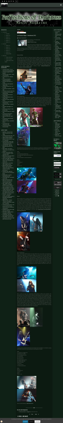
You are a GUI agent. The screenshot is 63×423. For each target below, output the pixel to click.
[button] (17, 416)
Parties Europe (9, 58)
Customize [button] (37, 421)
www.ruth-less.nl (30, 403)
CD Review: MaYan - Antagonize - (28, 411)
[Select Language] (21, 32)
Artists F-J (8, 37)
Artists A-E (8, 35)
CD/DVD (4, 44)
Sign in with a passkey (57, 183)
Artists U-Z (8, 42)
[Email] (57, 165)
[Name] (57, 163)
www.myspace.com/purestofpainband (24, 67)
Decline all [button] (31, 421)
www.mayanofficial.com (21, 210)
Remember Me (57, 179)
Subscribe (57, 167)
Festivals (7, 33)
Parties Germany (9, 57)
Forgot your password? (57, 190)
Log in (57, 187)
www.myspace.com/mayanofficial (44, 209)
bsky (16, 1)
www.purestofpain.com (45, 65)
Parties (4, 55)
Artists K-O (8, 38)
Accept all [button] (25, 421)
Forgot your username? (57, 193)
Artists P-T (8, 40)
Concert (5, 32)
